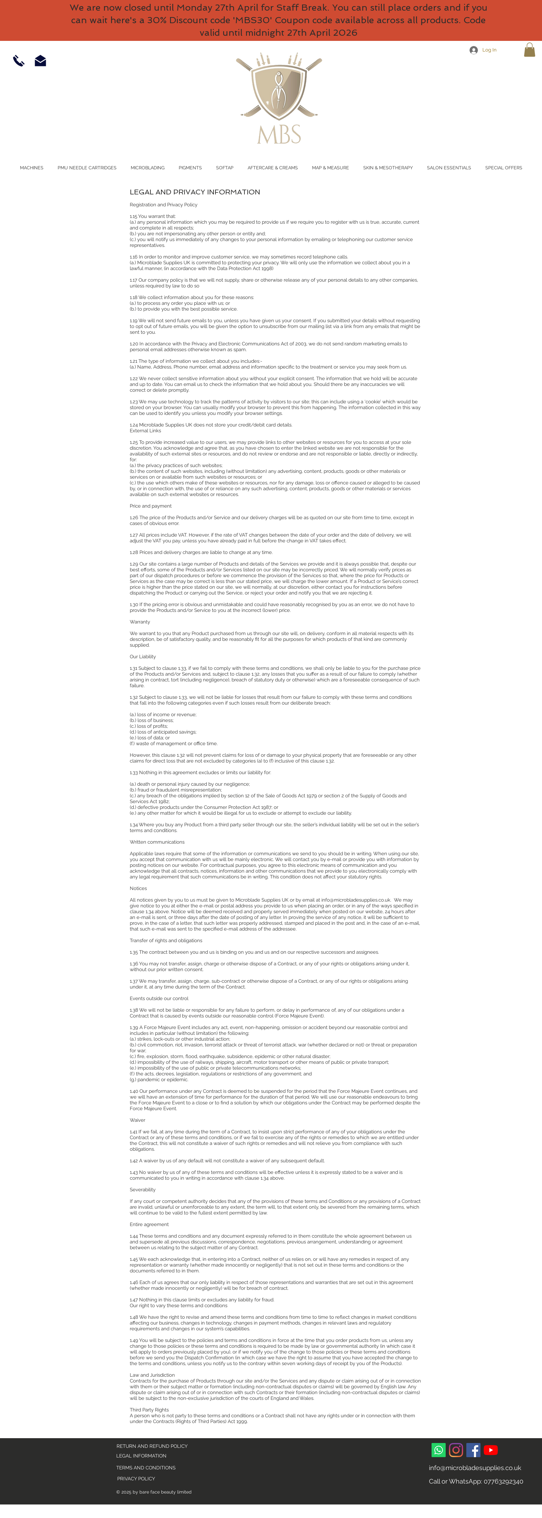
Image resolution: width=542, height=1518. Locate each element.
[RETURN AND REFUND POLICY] (152, 1446)
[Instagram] (456, 1450)
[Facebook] (473, 1450)
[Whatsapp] (439, 1450)
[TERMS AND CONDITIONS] (146, 1468)
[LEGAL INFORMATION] (151, 1456)
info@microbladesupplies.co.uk (355, 900)
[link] (530, 49)
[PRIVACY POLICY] (136, 1479)
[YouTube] (491, 1450)
